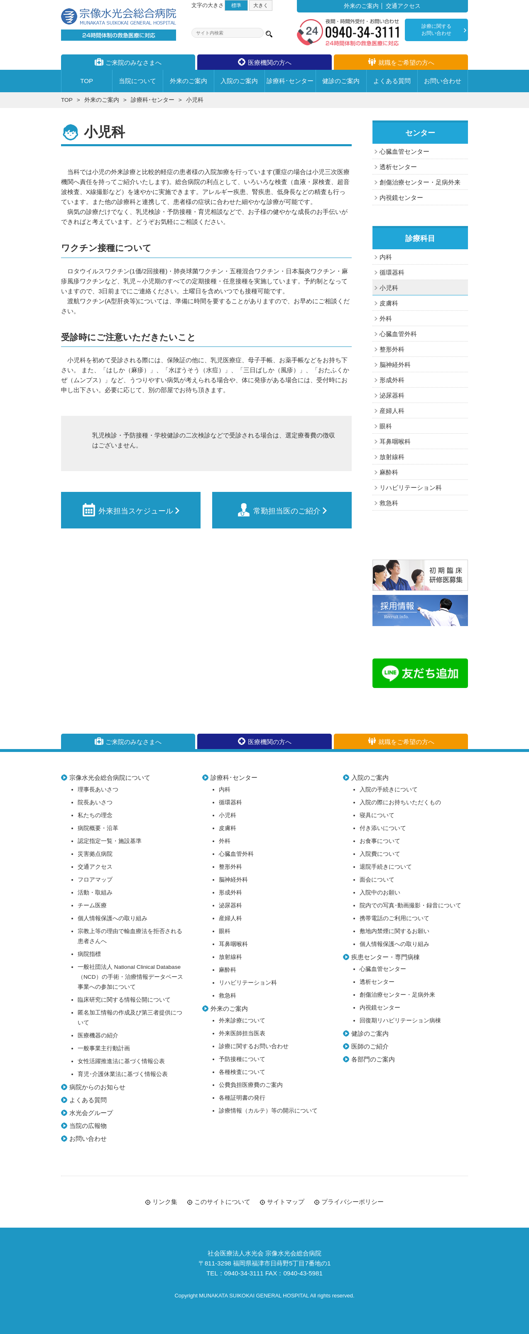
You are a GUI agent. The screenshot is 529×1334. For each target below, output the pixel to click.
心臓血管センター (404, 151)
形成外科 (392, 379)
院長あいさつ (95, 802)
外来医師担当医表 (242, 1033)
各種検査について (242, 1072)
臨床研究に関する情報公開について (124, 1000)
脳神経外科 (395, 364)
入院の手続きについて (389, 789)
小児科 (389, 287)
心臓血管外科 (398, 333)
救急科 (389, 502)
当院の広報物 (88, 1125)
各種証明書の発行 (242, 1098)
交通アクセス (403, 6)
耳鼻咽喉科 (395, 441)
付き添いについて (383, 828)
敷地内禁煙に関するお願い (394, 931)
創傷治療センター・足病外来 (420, 182)
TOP (67, 100)
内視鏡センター (401, 197)
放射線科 (392, 456)
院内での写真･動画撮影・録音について (410, 905)
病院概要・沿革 (98, 828)
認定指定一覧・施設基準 (110, 841)
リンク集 (164, 1201)
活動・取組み (95, 892)
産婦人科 (392, 410)
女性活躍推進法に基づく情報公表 (121, 1061)
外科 (386, 318)
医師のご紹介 (370, 1046)
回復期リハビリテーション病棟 (400, 1020)
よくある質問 (88, 1099)
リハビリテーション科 (411, 487)
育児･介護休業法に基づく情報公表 (123, 1074)
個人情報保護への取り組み (112, 918)
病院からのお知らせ (97, 1087)
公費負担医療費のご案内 (251, 1085)
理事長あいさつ (98, 789)
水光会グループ (91, 1112)
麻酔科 (389, 472)
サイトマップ (285, 1201)
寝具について (377, 815)
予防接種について (242, 1059)
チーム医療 (92, 905)
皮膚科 (389, 303)
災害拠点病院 (95, 854)
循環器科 (392, 272)
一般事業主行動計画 (104, 1048)
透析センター (398, 166)
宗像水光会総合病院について (109, 777)
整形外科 (392, 349)
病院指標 (89, 954)
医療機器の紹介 (98, 1035)
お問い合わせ (88, 1138)
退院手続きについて (386, 867)
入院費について (380, 854)
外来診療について (242, 1020)
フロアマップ (95, 880)
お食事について (380, 841)
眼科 (386, 426)
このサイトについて (222, 1201)
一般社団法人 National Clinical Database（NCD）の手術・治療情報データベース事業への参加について (130, 977)
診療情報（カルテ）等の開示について (268, 1111)
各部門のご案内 (373, 1059)
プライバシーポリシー (352, 1201)
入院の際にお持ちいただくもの (400, 802)
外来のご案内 (361, 6)
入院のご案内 (370, 777)
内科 (386, 256)
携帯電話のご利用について (394, 918)
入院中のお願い (380, 892)
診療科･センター (152, 100)
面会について (377, 880)
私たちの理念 (95, 815)
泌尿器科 (392, 395)
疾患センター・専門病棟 (385, 957)
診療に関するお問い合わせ (436, 29)
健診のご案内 (370, 1033)
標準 (236, 5)
